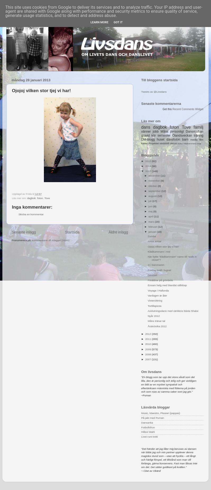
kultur (180, 143)
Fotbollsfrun (148, 427)
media (194, 139)
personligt (177, 131)
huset (160, 139)
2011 (148, 339)
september (154, 191)
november (154, 180)
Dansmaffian (194, 131)
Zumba (152, 236)
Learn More (99, 22)
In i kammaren (156, 264)
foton (40, 198)
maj (150, 211)
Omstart (152, 275)
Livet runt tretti (149, 436)
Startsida (72, 232)
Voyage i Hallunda (158, 290)
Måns (164, 131)
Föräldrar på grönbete (160, 280)
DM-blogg (148, 139)
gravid (145, 135)
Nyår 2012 (154, 315)
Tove (47, 198)
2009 (148, 349)
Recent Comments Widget (187, 109)
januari (152, 231)
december (154, 175)
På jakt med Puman (152, 417)
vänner (146, 131)
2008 (148, 354)
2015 (148, 161)
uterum (173, 143)
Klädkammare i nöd (159, 251)
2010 (148, 344)
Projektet (153, 143)
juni (150, 206)
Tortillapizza (155, 305)
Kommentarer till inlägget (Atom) (51, 240)
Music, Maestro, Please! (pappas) (160, 413)
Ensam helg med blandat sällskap (167, 285)
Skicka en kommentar (31, 214)
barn (185, 139)
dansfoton (173, 139)
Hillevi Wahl (148, 431)
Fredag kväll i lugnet (159, 270)
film (201, 139)
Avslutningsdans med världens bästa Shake (173, 310)
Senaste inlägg (24, 232)
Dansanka (147, 422)
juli (150, 201)
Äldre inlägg (118, 232)
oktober (153, 186)
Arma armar (155, 241)
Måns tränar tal (156, 321)
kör (154, 135)
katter (144, 143)
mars (151, 221)
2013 (148, 171)
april (151, 216)
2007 (148, 359)
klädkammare (190, 143)
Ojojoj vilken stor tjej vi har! (163, 246)
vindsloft (164, 143)
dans (145, 127)
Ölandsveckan (182, 135)
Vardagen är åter (157, 295)
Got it (118, 22)
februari (153, 226)
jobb (156, 131)
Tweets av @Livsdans (154, 91)
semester (164, 135)
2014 (148, 166)
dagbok (31, 198)
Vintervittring (155, 300)
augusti (153, 196)
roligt (199, 143)
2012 (148, 333)
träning (198, 135)
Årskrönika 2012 (157, 326)
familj (198, 127)
